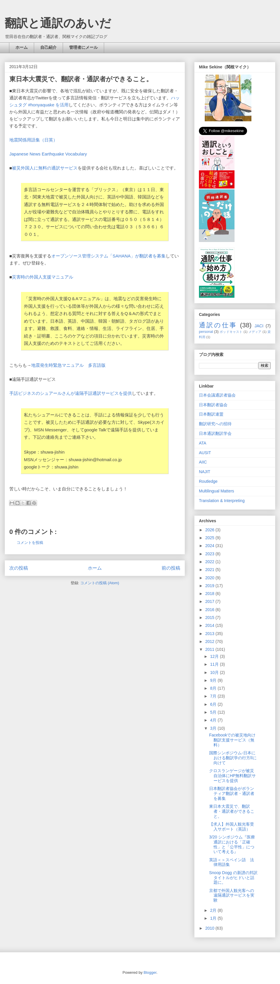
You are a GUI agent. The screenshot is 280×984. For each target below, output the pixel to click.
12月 (215, 656)
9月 (214, 680)
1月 (214, 918)
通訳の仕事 (218, 325)
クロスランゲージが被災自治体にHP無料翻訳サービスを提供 (232, 775)
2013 (210, 633)
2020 (210, 577)
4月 (214, 720)
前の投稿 (171, 568)
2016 (210, 609)
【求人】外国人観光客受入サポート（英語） (231, 826)
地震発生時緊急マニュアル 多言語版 (68, 365)
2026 (210, 530)
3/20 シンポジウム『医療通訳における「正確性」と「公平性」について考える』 (232, 844)
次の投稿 (18, 568)
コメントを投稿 (30, 542)
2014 (210, 625)
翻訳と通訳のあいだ (58, 23)
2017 (210, 601)
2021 (210, 569)
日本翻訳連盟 (211, 414)
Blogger (150, 972)
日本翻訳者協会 (213, 404)
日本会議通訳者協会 (217, 395)
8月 (214, 688)
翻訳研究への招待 (215, 423)
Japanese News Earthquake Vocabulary (48, 153)
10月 (215, 672)
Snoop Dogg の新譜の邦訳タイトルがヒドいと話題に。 (233, 877)
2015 (210, 617)
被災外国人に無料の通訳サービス (45, 167)
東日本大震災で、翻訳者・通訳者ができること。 (231, 811)
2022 (210, 561)
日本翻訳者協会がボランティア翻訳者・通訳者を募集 (231, 793)
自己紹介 (48, 47)
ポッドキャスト (231, 331)
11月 (215, 664)
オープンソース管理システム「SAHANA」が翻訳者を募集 (108, 255)
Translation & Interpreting (222, 500)
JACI (259, 326)
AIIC (203, 462)
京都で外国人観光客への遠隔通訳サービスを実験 (231, 895)
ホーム (21, 47)
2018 (210, 593)
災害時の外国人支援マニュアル (42, 276)
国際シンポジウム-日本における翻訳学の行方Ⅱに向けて (233, 757)
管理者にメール (83, 47)
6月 (214, 704)
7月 (214, 696)
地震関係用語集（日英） (33, 139)
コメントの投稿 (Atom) (99, 583)
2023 (210, 553)
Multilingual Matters (216, 491)
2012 (210, 641)
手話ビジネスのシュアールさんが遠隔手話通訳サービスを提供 (70, 393)
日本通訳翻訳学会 (215, 433)
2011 (210, 649)
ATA (202, 443)
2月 (214, 910)
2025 (210, 537)
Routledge (208, 481)
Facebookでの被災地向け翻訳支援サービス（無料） (232, 740)
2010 (210, 928)
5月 (214, 712)
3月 (214, 728)
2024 (210, 545)
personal (206, 332)
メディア (255, 331)
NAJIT (204, 471)
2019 (210, 585)
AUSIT (205, 452)
